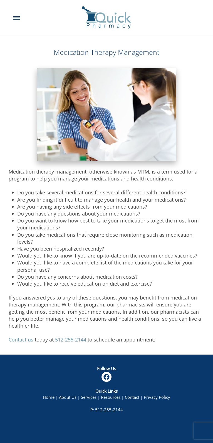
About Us (67, 397)
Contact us (21, 339)
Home (49, 397)
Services (88, 397)
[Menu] (16, 18)
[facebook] (106, 377)
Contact (132, 397)
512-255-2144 (70, 339)
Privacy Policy (157, 397)
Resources (110, 397)
